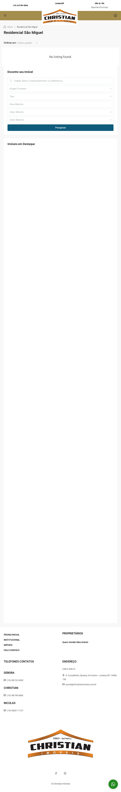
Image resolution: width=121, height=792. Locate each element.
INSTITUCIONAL (12, 640)
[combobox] (27, 43)
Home (10, 27)
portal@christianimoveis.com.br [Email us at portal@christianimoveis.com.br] (81, 684)
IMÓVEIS (8, 645)
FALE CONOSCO (12, 650)
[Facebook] (56, 773)
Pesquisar (60, 127)
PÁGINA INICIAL (12, 634)
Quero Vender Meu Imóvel (75, 642)
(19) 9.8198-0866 (20, 5)
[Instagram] (65, 773)
